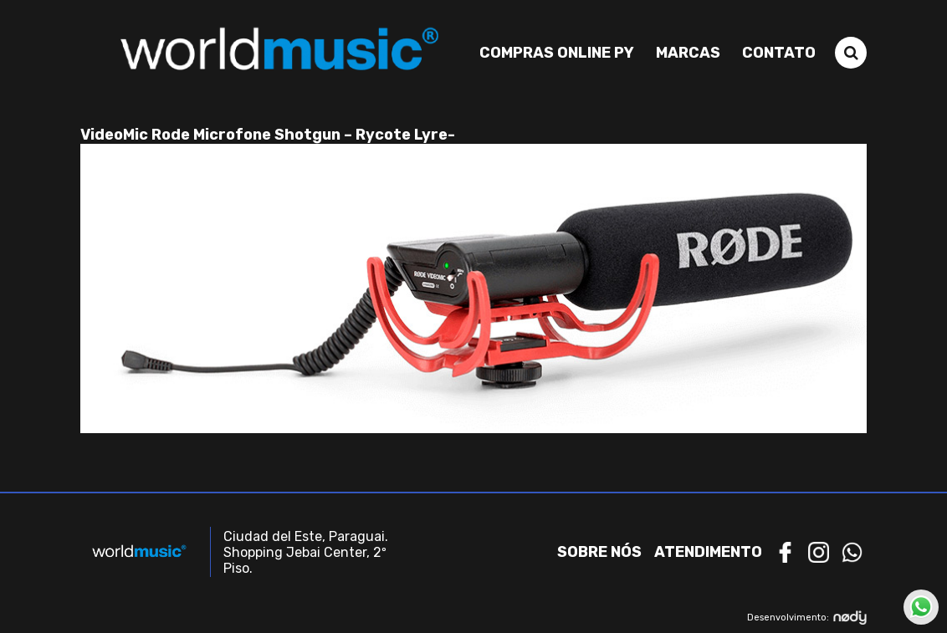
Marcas (688, 52)
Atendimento (708, 551)
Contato (779, 52)
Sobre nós (599, 551)
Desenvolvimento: (807, 617)
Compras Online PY (556, 52)
